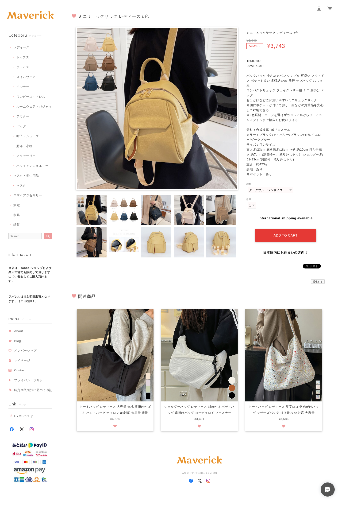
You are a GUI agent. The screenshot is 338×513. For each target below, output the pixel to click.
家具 (16, 215)
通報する (318, 280)
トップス (22, 57)
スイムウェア (26, 77)
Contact (20, 370)
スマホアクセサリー (27, 195)
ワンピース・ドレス (30, 96)
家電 (16, 205)
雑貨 (16, 224)
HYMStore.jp (23, 416)
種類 (248, 184)
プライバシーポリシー (30, 380)
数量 (248, 199)
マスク (21, 185)
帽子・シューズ (27, 136)
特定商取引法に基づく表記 (33, 390)
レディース (21, 47)
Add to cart (285, 234)
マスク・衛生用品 (26, 175)
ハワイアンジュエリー (32, 165)
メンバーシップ (25, 350)
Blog (17, 341)
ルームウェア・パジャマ (34, 106)
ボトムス (22, 67)
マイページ (22, 360)
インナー (22, 87)
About (18, 331)
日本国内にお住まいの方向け (285, 251)
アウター (22, 116)
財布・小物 (24, 146)
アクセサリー (26, 156)
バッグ (21, 126)
